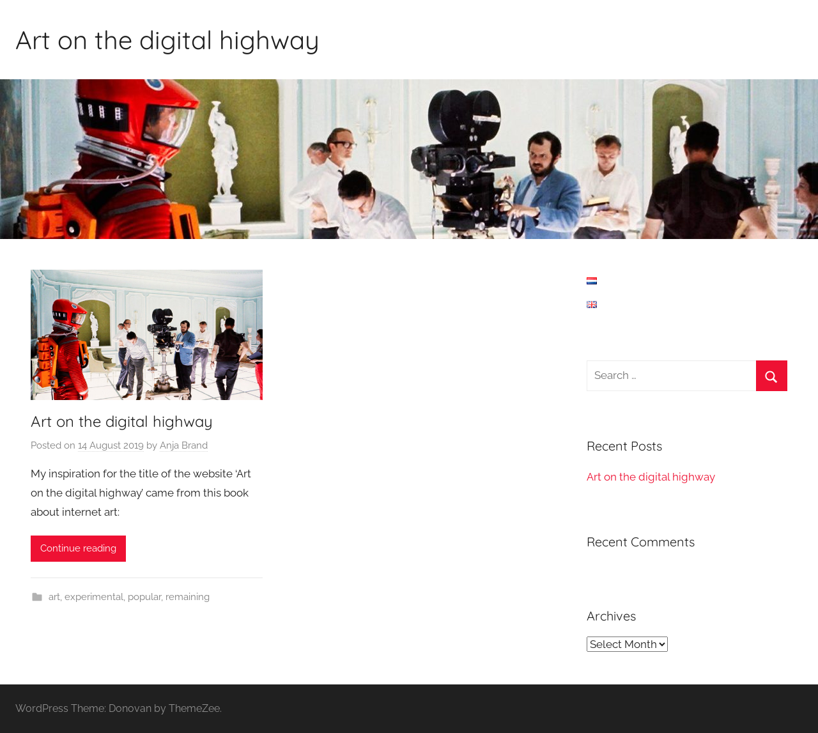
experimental (94, 597)
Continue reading (78, 548)
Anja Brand (184, 445)
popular (144, 597)
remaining (188, 597)
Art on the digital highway (167, 40)
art (54, 597)
